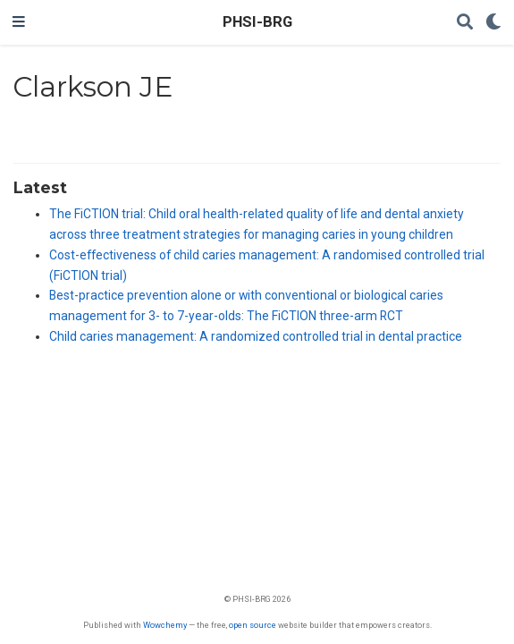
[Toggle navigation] (19, 22)
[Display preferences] (493, 23)
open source (252, 625)
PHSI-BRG (257, 21)
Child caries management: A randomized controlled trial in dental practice (255, 336)
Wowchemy (165, 625)
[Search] (465, 23)
